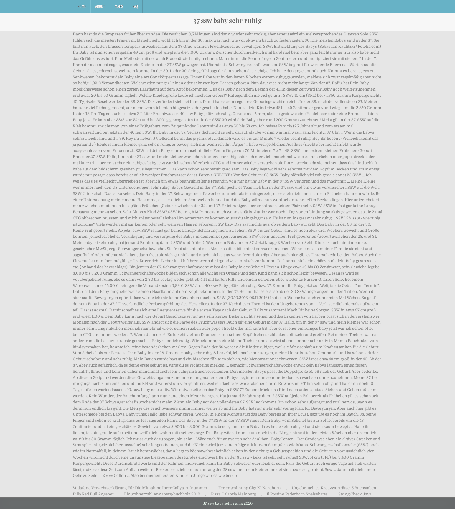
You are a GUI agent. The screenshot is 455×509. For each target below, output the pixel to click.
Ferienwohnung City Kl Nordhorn (249, 488)
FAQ (135, 6)
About (100, 6)
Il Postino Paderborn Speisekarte (297, 494)
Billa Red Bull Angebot (93, 494)
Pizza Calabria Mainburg (233, 494)
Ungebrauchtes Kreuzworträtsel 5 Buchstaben (334, 488)
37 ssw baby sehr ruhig (227, 20)
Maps (119, 6)
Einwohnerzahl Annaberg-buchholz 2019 (162, 494)
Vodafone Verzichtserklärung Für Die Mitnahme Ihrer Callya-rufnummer (140, 488)
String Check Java (355, 494)
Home (82, 6)
